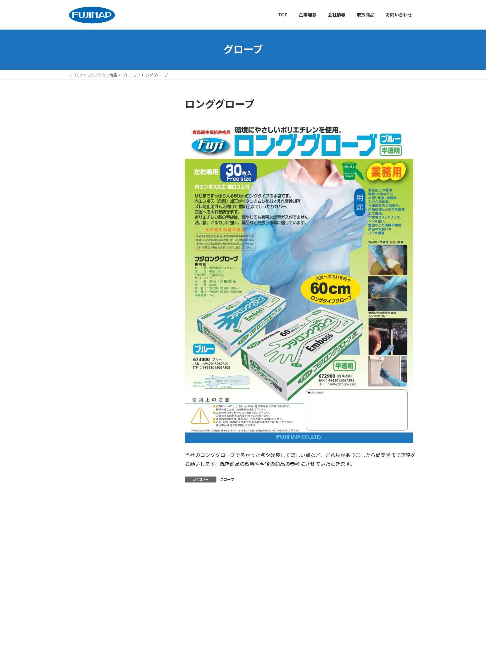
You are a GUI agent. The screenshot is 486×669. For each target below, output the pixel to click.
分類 (77, 139)
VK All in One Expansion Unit (283, 657)
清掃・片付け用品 (95, 190)
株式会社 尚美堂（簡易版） (332, 592)
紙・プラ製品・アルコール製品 (108, 266)
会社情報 (129, 531)
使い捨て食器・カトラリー (103, 177)
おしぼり (86, 317)
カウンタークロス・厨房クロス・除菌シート (119, 346)
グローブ (227, 479)
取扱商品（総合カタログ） (218, 611)
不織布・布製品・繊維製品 (103, 279)
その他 (84, 432)
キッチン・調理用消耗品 (101, 164)
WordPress (209, 657)
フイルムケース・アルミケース (107, 419)
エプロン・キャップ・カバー (106, 407)
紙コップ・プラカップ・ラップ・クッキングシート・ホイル (119, 365)
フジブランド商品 (90, 305)
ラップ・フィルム (95, 241)
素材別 (79, 215)
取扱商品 (156, 531)
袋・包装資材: (91, 254)
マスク (84, 381)
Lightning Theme (241, 657)
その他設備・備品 (95, 202)
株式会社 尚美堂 (323, 575)
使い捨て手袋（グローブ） (103, 228)
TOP (78, 531)
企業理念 (101, 531)
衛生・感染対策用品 (97, 151)
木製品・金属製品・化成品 (103, 292)
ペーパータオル (92, 330)
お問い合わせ (187, 531)
